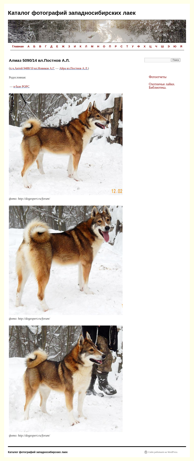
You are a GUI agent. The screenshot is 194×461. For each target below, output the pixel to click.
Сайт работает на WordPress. (163, 452)
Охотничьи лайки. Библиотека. (162, 85)
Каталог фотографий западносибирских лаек (72, 13)
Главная (18, 46)
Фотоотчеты (157, 77)
